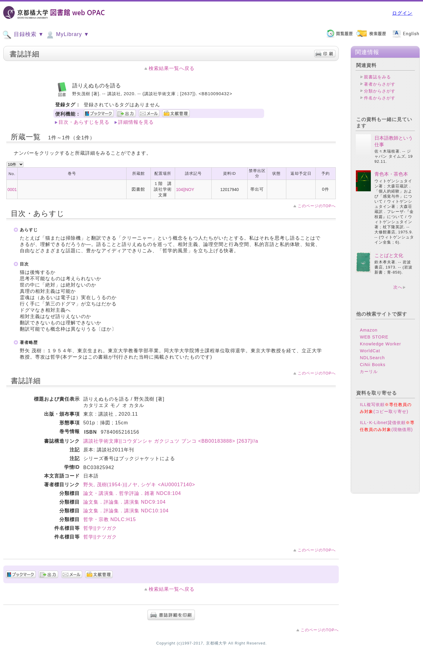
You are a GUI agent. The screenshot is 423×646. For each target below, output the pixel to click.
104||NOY (185, 189)
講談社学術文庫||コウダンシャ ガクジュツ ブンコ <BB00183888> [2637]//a (170, 441)
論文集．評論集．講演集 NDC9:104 (124, 502)
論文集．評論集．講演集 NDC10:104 (126, 510)
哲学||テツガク (100, 528)
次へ (397, 287)
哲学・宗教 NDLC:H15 (109, 519)
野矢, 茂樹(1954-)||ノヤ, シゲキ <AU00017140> (139, 484)
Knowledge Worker (380, 343)
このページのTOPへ (317, 206)
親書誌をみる (377, 76)
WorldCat (370, 350)
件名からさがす (379, 98)
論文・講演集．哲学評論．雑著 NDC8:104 (132, 493)
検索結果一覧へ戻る (172, 68)
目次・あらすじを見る (83, 122)
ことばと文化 (388, 255)
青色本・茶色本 (391, 174)
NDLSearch (372, 357)
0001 (12, 189)
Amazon (368, 330)
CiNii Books (372, 364)
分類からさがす (379, 91)
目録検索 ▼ (23, 34)
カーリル (369, 371)
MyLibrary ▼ (67, 34)
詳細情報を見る (136, 122)
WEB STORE (374, 337)
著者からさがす (379, 84)
